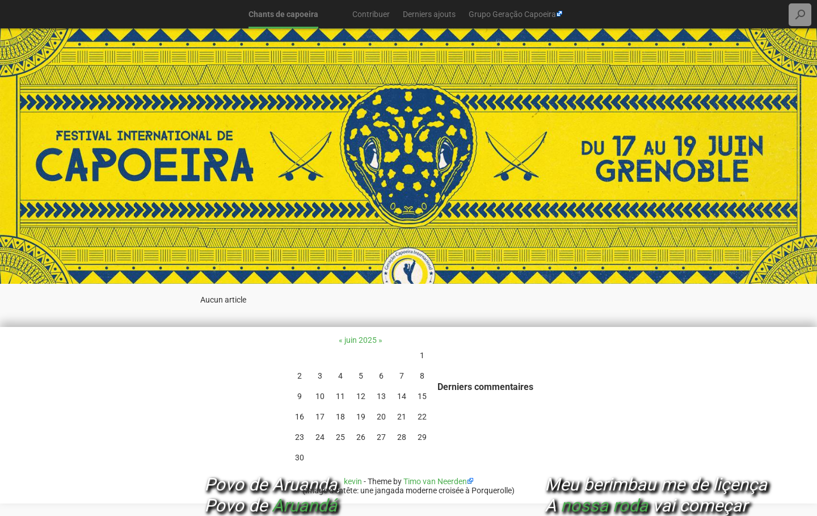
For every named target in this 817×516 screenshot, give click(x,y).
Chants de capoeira (283, 14)
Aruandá (304, 505)
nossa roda (604, 505)
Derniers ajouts (429, 14)
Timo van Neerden (435, 481)
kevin (353, 481)
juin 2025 (360, 340)
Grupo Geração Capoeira (512, 14)
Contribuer (371, 14)
